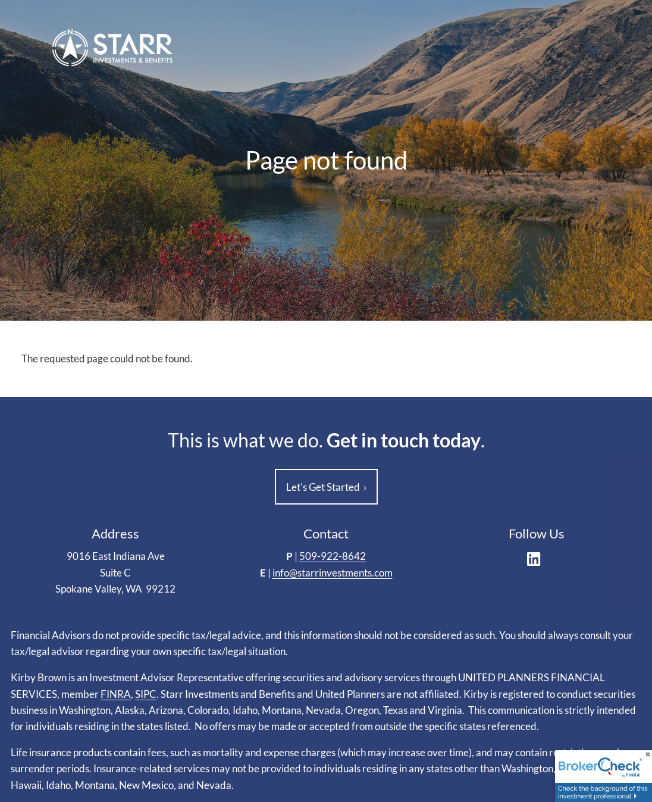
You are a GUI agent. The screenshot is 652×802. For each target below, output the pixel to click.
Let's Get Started (326, 487)
